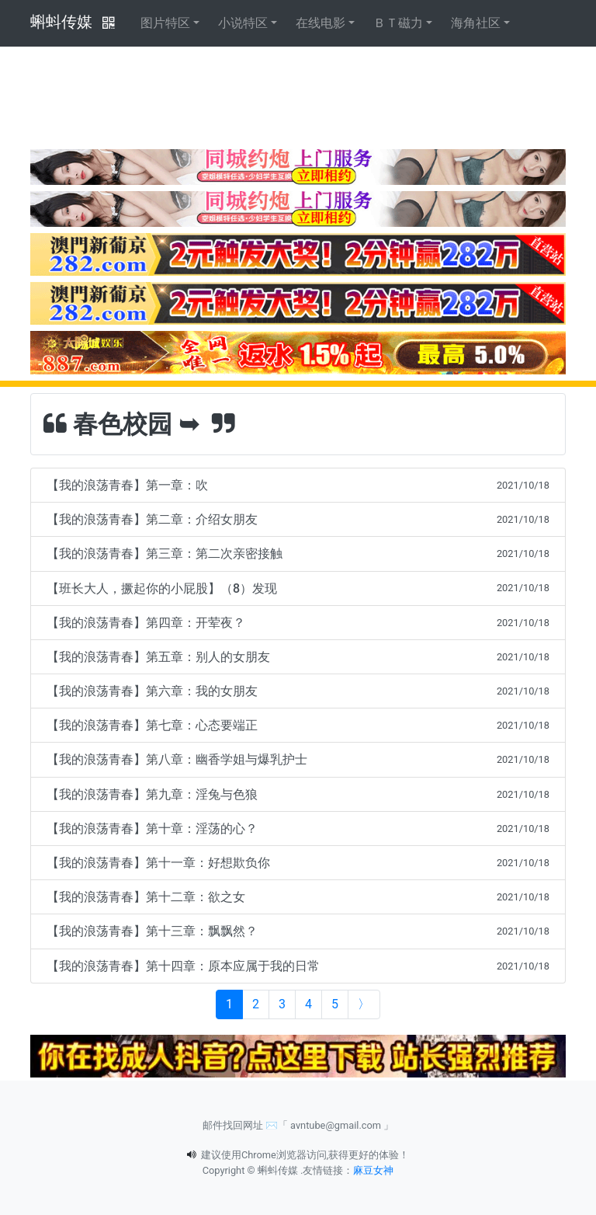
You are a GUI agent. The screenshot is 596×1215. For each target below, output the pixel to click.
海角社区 (476, 23)
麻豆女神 (373, 1170)
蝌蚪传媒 (61, 21)
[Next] (364, 1004)
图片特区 (165, 23)
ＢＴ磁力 (398, 23)
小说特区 (243, 23)
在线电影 (320, 23)
